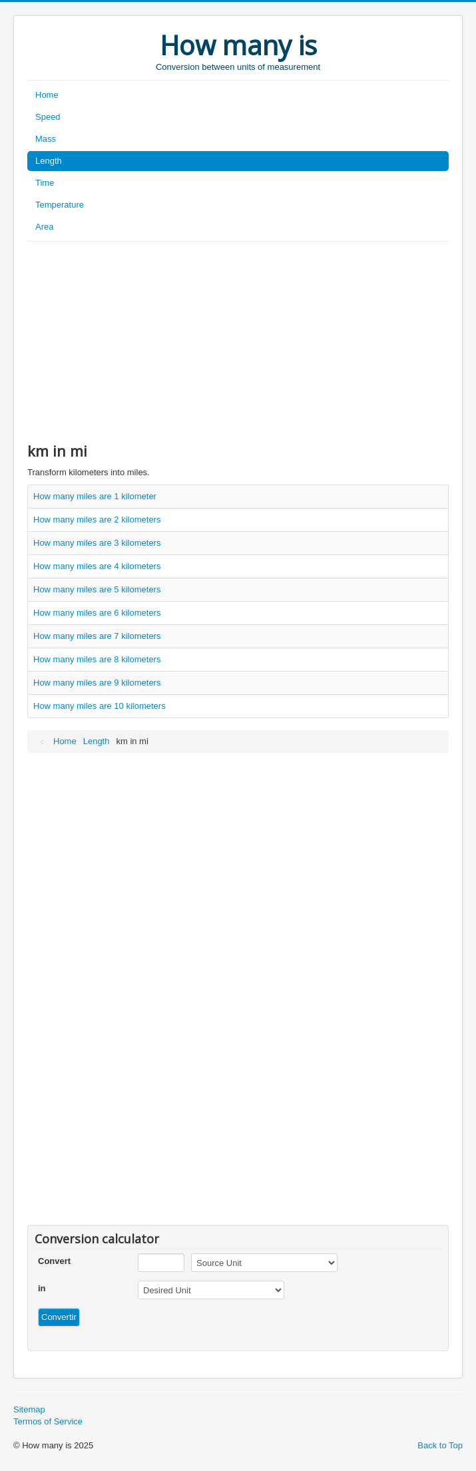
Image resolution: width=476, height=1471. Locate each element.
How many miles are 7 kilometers (96, 636)
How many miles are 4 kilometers (96, 566)
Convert (54, 1261)
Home (47, 95)
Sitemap (29, 1409)
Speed (48, 117)
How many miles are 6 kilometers (96, 613)
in (42, 1288)
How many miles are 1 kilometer (94, 496)
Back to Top (440, 1445)
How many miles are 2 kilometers (96, 520)
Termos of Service (48, 1421)
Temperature (59, 205)
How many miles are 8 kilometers (96, 659)
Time (44, 183)
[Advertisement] (238, 341)
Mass (45, 139)
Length (48, 161)
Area (44, 227)
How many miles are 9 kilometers (96, 683)
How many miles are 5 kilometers (96, 589)
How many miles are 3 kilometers (96, 543)
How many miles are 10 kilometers (99, 706)
